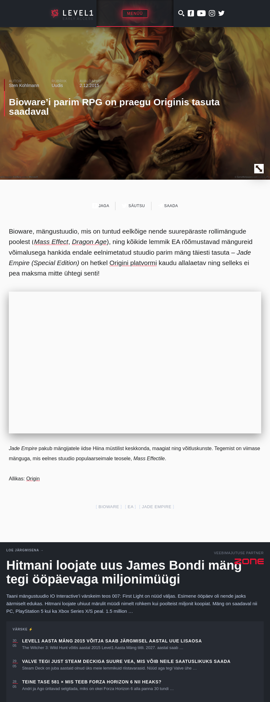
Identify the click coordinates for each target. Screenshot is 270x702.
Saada (168, 205)
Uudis (57, 85)
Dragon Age (89, 241)
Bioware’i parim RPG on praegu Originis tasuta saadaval (114, 107)
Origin (33, 478)
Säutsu (133, 205)
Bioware (108, 506)
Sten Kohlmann (24, 85)
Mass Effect (51, 241)
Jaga (100, 205)
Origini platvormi (133, 262)
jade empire (157, 506)
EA (130, 506)
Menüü (135, 13)
